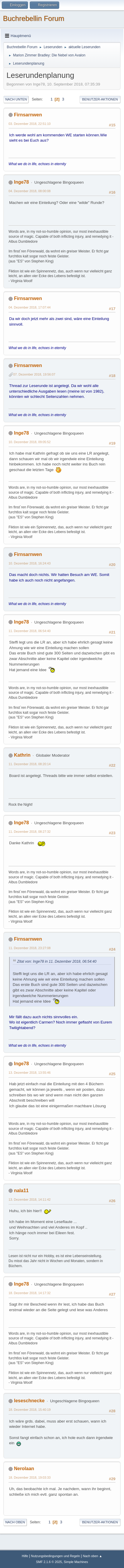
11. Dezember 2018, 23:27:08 (30, 948)
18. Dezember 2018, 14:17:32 (30, 1293)
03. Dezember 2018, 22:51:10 (30, 123)
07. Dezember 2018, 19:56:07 (34, 374)
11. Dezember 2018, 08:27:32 (30, 831)
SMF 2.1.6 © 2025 (49, 1562)
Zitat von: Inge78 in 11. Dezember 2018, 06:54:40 (56, 961)
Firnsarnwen (28, 114)
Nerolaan (24, 1468)
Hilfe (25, 1556)
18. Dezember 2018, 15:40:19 (30, 1409)
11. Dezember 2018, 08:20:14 (30, 764)
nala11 (21, 1190)
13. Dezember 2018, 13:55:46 (30, 1072)
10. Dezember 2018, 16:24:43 (30, 563)
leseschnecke (29, 1400)
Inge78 (21, 182)
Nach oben (15, 1522)
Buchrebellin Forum (33, 18)
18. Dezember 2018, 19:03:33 (30, 1477)
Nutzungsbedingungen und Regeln (55, 1556)
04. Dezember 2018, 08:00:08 (30, 191)
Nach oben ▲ (92, 1556)
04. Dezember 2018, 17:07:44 (30, 307)
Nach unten (16, 99)
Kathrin (22, 755)
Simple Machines (76, 1562)
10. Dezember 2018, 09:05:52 (30, 442)
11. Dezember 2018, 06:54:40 (30, 631)
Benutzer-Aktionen (100, 99)
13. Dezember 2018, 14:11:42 (30, 1199)
